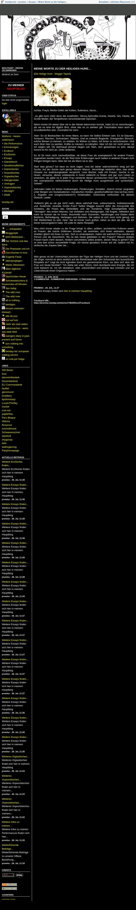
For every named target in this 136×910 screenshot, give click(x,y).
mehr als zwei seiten (17, 324)
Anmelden (104, 2)
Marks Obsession (15, 264)
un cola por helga (15, 359)
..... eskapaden (14, 228)
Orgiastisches (11, 176)
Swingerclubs (11, 180)
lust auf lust (12, 320)
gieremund (7, 392)
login (4, 103)
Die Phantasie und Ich (18, 248)
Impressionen (11, 169)
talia (4, 443)
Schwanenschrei (11, 432)
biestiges (10, 304)
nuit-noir (6, 410)
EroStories (9, 154)
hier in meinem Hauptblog (78, 291)
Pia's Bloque (8, 417)
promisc (22, 2)
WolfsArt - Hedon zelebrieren (12, 69)
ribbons (6, 421)
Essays (32, 2)
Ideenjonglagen (14, 260)
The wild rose (12, 292)
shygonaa (7, 439)
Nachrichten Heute (16, 276)
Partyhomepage (10, 450)
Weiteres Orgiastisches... (15, 756)
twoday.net (10, 2)
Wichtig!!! (9, 191)
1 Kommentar (41, 279)
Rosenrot (7, 425)
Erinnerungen (11, 147)
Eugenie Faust (13, 256)
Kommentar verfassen (64, 279)
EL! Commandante (12, 384)
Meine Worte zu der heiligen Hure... (62, 68)
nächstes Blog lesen (120, 2)
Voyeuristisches (12, 187)
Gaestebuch (10, 161)
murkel (5, 406)
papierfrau (7, 414)
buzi (4, 373)
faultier (5, 388)
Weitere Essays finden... (15, 484)
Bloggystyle (12, 233)
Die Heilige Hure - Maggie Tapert (52, 73)
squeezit (6, 435)
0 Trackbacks (87, 279)
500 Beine (7, 370)
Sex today (11, 288)
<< (133, 2)
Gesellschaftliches (14, 165)
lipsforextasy (8, 399)
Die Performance (13, 143)
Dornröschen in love (16, 252)
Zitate (7, 194)
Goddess (7, 395)
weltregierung (9, 447)
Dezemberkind (10, 381)
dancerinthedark (10, 377)
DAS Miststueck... (15, 237)
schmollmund (9, 428)
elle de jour (12, 316)
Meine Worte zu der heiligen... (52, 2)
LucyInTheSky (9, 403)
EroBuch (8, 150)
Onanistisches (11, 172)
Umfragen (9, 183)
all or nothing (13, 300)
